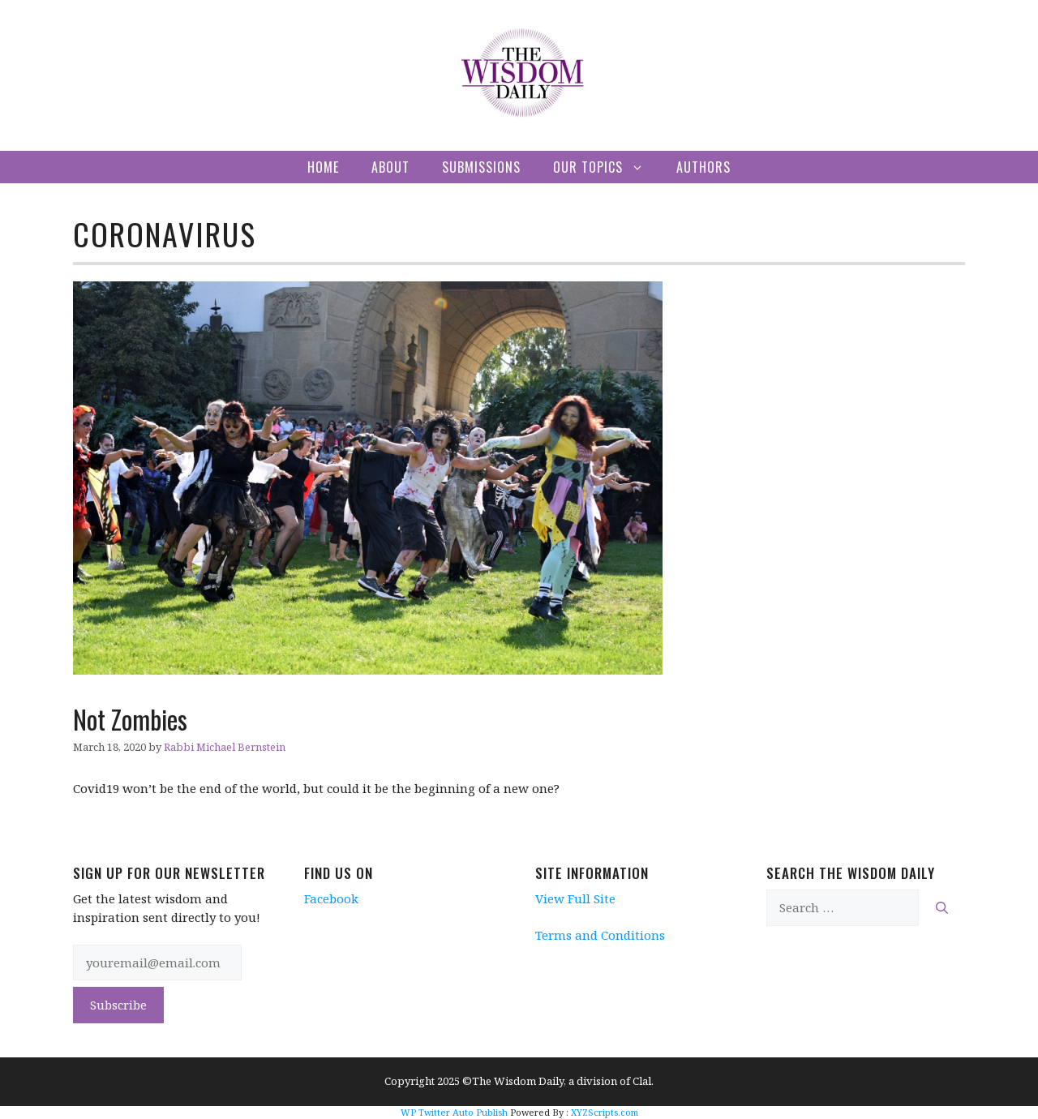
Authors (703, 167)
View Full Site (575, 898)
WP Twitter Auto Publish (454, 1112)
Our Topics (606, 167)
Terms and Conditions (600, 935)
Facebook (331, 898)
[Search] (942, 908)
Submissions (481, 167)
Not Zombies (130, 719)
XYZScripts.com (604, 1112)
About (390, 167)
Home (323, 167)
